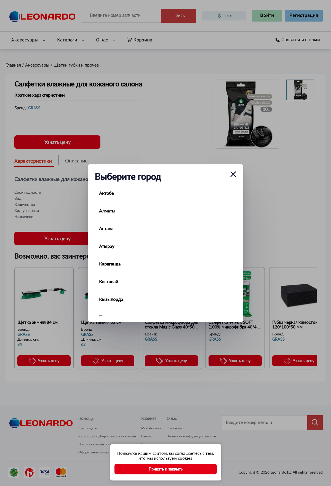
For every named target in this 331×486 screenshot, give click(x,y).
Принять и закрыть (166, 469)
